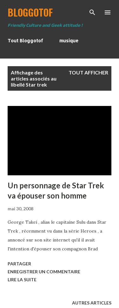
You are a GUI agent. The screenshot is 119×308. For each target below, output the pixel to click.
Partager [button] (19, 263)
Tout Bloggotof (25, 40)
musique (68, 40)
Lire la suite (22, 279)
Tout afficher (88, 72)
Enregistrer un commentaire (44, 271)
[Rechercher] (92, 11)
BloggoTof (30, 12)
